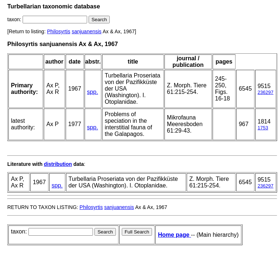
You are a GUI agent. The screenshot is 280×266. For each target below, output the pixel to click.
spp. (92, 92)
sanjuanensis (87, 31)
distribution (58, 164)
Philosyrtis (58, 31)
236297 (265, 92)
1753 (263, 127)
